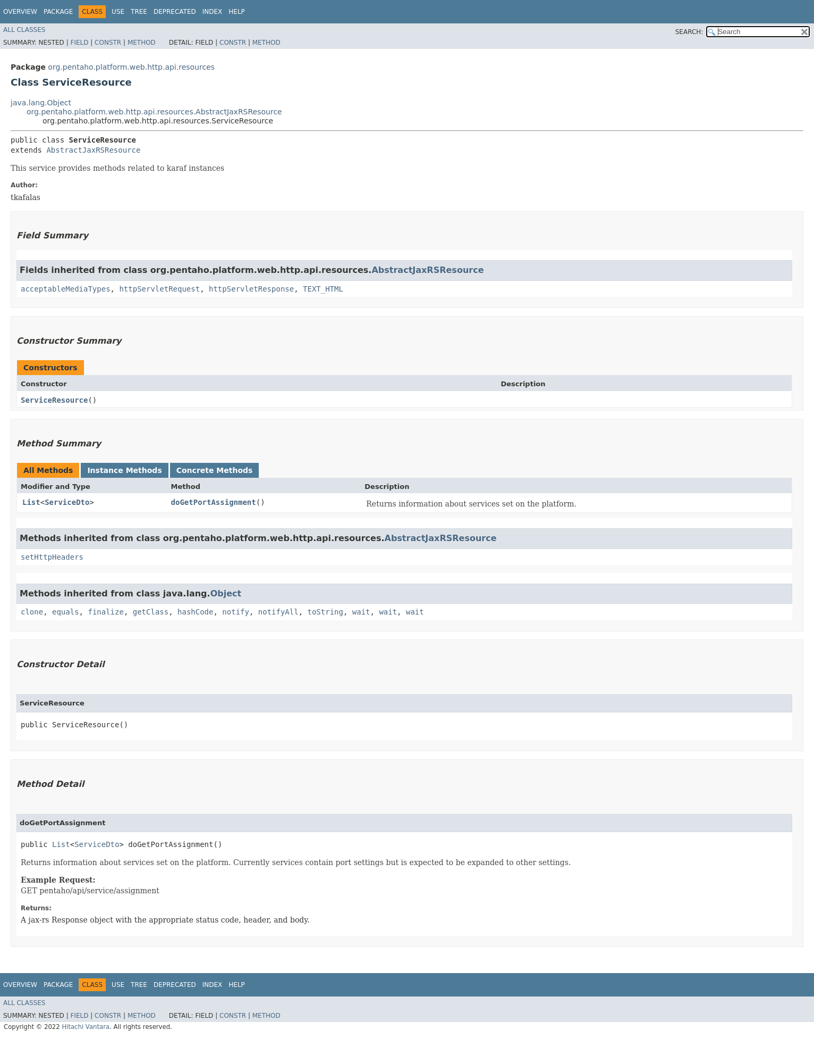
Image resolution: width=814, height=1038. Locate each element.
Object (226, 593)
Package (58, 11)
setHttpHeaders (52, 557)
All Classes (24, 30)
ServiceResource (54, 400)
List (31, 502)
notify (235, 612)
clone (32, 612)
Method (142, 42)
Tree (139, 11)
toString (325, 612)
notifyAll (278, 612)
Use (118, 11)
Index (212, 11)
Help (236, 11)
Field (79, 42)
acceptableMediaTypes (66, 289)
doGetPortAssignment (213, 502)
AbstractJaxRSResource (93, 150)
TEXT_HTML (323, 289)
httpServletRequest (159, 289)
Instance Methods (124, 470)
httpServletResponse (251, 289)
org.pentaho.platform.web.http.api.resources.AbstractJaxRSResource (154, 111)
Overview (20, 11)
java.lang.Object (41, 102)
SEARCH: (689, 32)
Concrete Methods (214, 470)
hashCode (195, 612)
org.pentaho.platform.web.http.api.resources (131, 67)
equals (65, 612)
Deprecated (175, 11)
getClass (150, 612)
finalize (105, 612)
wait (361, 612)
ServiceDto (67, 502)
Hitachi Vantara (85, 1027)
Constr (108, 42)
